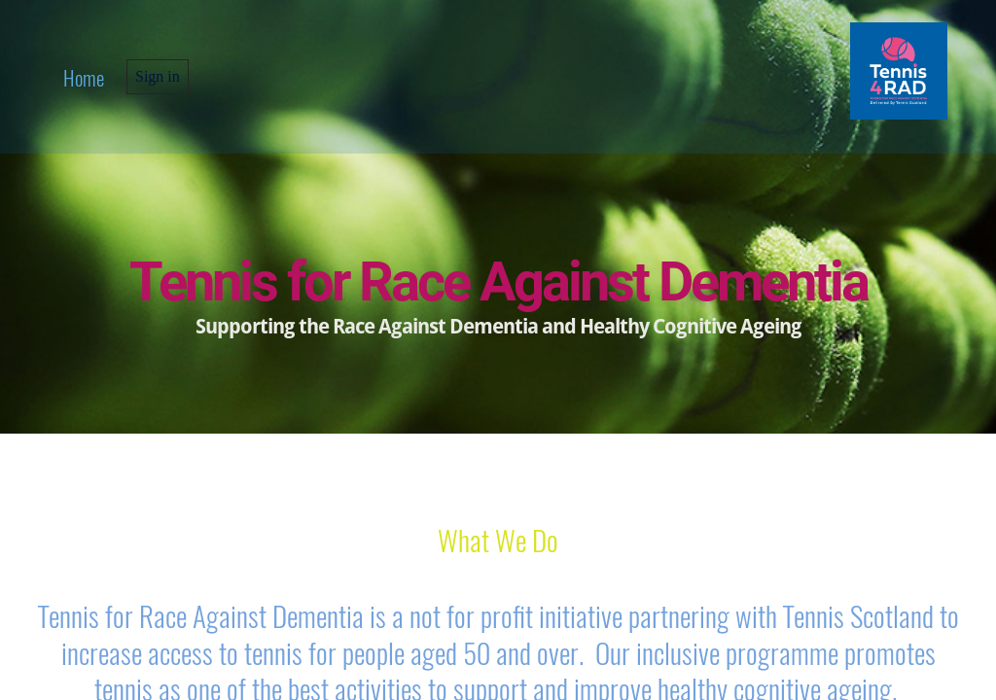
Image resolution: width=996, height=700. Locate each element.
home (83, 77)
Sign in (157, 76)
